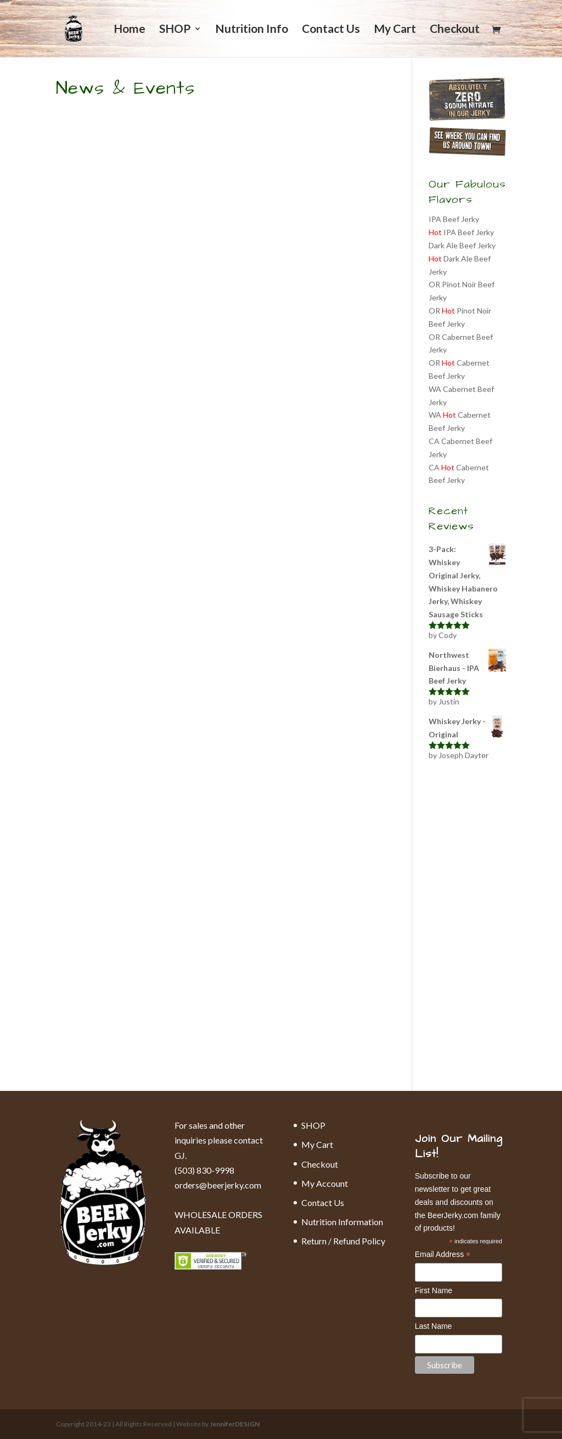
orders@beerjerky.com (218, 1185)
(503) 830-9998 (204, 1170)
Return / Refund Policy (343, 1241)
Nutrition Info (251, 30)
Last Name (433, 1326)
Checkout (455, 30)
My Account (324, 1183)
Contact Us (331, 30)
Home (129, 30)
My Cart (395, 30)
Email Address (443, 1255)
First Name (433, 1290)
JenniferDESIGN (235, 1424)
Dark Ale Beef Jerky (462, 245)
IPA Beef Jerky (454, 219)
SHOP (174, 30)
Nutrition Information (342, 1221)
